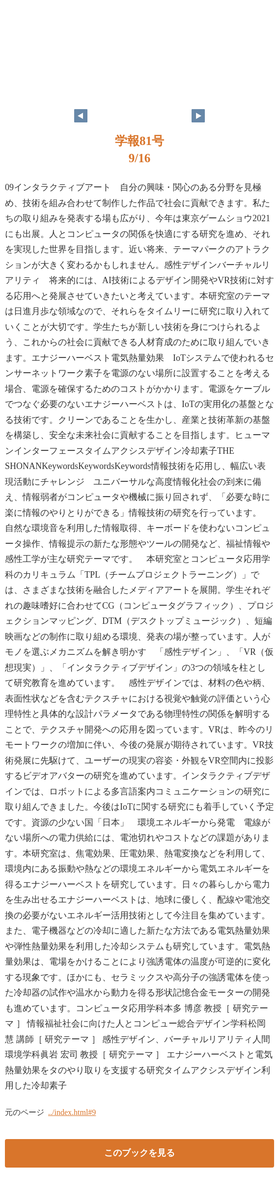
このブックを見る (139, 1153)
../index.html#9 (72, 1112)
